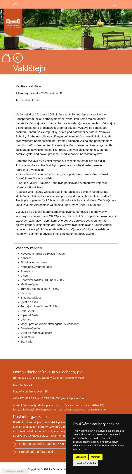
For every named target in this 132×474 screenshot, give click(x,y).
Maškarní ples (30, 284)
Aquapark (27, 271)
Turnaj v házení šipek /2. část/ (40, 288)
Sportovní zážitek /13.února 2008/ (42, 280)
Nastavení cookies (16, 471)
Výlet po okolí (29, 302)
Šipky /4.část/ (29, 315)
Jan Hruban (32, 100)
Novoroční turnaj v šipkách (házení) (43, 253)
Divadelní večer (31, 328)
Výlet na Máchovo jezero (36, 332)
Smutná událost (31, 297)
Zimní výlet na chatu (34, 262)
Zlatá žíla (26, 341)
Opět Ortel (27, 337)
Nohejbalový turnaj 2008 (36, 266)
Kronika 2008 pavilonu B (46, 93)
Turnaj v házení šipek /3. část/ (40, 306)
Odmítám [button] (95, 457)
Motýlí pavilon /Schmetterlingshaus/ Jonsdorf (49, 324)
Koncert (26, 258)
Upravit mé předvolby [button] (86, 463)
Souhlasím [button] (81, 457)
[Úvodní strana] (15, 4)
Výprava (26, 319)
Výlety (24, 275)
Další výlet (27, 310)
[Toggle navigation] (114, 4)
